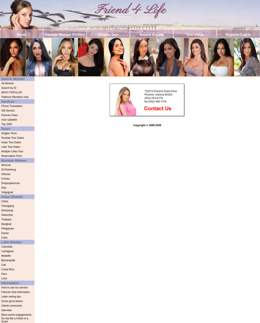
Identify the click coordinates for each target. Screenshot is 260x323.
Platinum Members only (14, 97)
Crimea (5, 178)
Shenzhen (7, 214)
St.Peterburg (8, 169)
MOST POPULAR (11, 92)
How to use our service (14, 287)
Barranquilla (8, 260)
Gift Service (8, 110)
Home (21, 35)
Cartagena (7, 251)
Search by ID (8, 87)
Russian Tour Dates (12, 137)
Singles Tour (108, 35)
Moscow (6, 165)
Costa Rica (7, 269)
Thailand (6, 219)
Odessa (5, 174)
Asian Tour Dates (11, 142)
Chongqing (7, 205)
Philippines (7, 228)
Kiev (3, 187)
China (4, 201)
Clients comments (11, 305)
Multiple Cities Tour (12, 151)
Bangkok (6, 224)
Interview (6, 310)
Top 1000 (6, 124)
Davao (5, 233)
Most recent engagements (16, 314)
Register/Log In (238, 35)
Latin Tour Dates (10, 146)
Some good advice (12, 301)
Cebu (4, 237)
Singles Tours (9, 133)
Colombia (6, 246)
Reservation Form (11, 156)
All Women (7, 83)
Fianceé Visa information (15, 292)
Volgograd (7, 192)
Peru (4, 273)
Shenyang (7, 210)
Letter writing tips (11, 296)
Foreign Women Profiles (65, 35)
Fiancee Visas (9, 115)
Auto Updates (9, 119)
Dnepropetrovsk (10, 183)
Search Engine (152, 35)
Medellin (6, 255)
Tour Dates (195, 35)
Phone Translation (11, 106)
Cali (3, 264)
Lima (4, 278)
